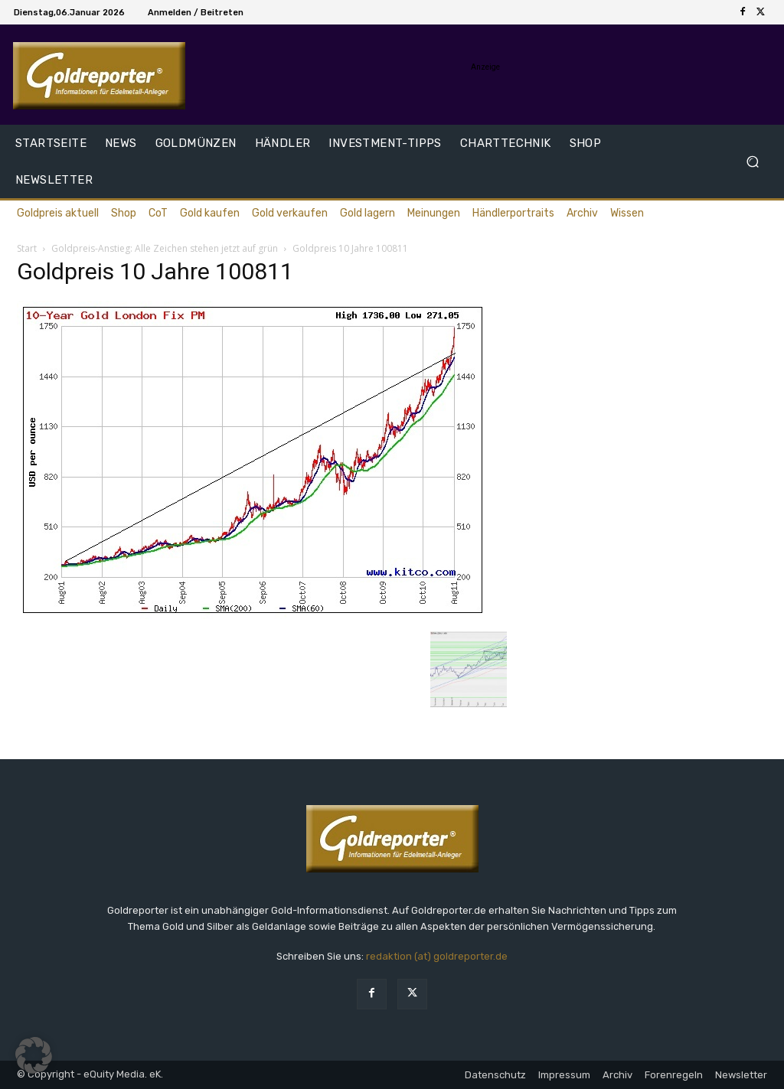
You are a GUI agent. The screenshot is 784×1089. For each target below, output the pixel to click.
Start (27, 248)
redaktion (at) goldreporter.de (437, 956)
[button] (752, 162)
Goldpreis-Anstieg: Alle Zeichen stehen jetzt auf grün (164, 248)
